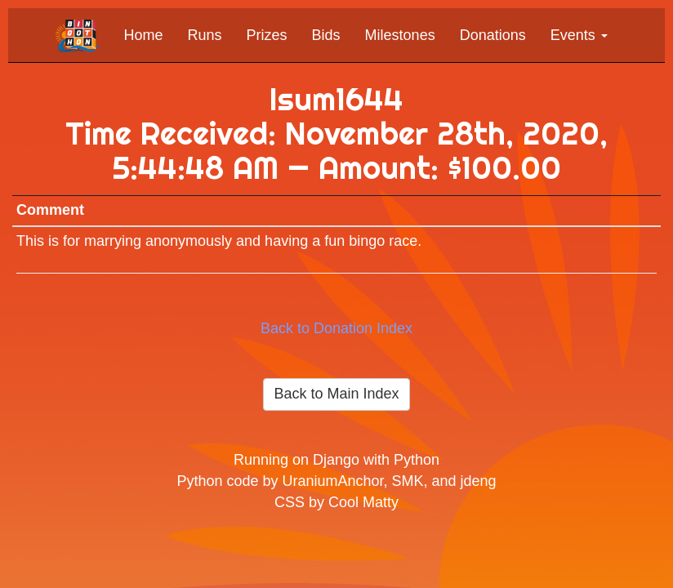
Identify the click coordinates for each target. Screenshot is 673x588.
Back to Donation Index (336, 328)
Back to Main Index (336, 393)
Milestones (400, 35)
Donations (493, 35)
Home (143, 35)
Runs (205, 35)
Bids (326, 35)
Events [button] (579, 35)
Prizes (267, 35)
